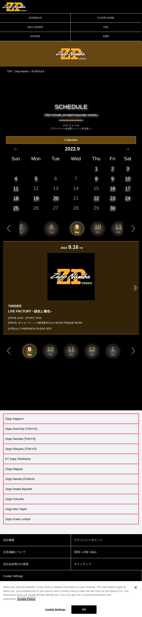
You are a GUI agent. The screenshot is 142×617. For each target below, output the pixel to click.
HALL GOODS (35, 27)
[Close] (135, 587)
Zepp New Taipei (16, 509)
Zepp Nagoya (14, 469)
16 (112, 188)
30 (112, 208)
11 (16, 188)
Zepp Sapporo (14, 418)
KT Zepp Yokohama (18, 458)
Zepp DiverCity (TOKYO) (21, 428)
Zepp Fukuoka (14, 499)
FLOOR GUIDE (106, 17)
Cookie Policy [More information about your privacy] (26, 598)
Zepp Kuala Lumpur (18, 519)
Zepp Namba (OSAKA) (20, 479)
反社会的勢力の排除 (16, 564)
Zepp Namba (22, 71)
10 (127, 178)
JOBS (106, 36)
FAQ (105, 27)
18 (16, 198)
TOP (9, 71)
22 (96, 198)
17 (127, 188)
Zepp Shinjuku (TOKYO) (21, 448)
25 (16, 208)
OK (84, 609)
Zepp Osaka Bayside (18, 489)
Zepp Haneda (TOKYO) (20, 438)
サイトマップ (82, 564)
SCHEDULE (35, 17)
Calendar (71, 140)
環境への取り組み (85, 552)
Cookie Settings (55, 609)
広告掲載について (14, 552)
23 (112, 198)
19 (36, 198)
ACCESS (35, 36)
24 (127, 198)
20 (55, 198)
